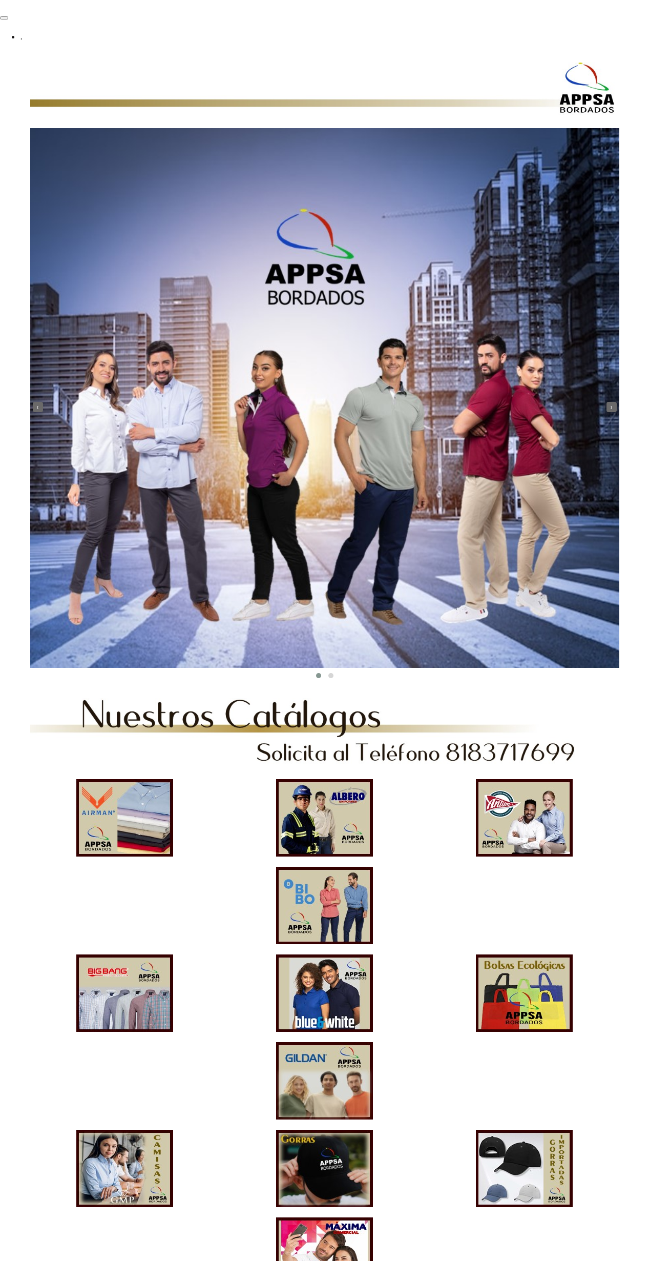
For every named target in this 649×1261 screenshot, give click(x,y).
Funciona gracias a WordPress (54, 1254)
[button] (318, 675)
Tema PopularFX (141, 1254)
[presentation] (38, 407)
